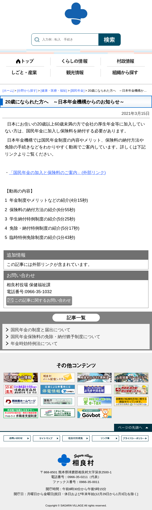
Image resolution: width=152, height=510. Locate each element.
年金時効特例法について (35, 343)
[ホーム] (8, 90)
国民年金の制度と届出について (41, 329)
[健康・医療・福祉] (54, 90)
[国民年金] (77, 90)
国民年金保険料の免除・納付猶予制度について (56, 336)
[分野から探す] (27, 90)
